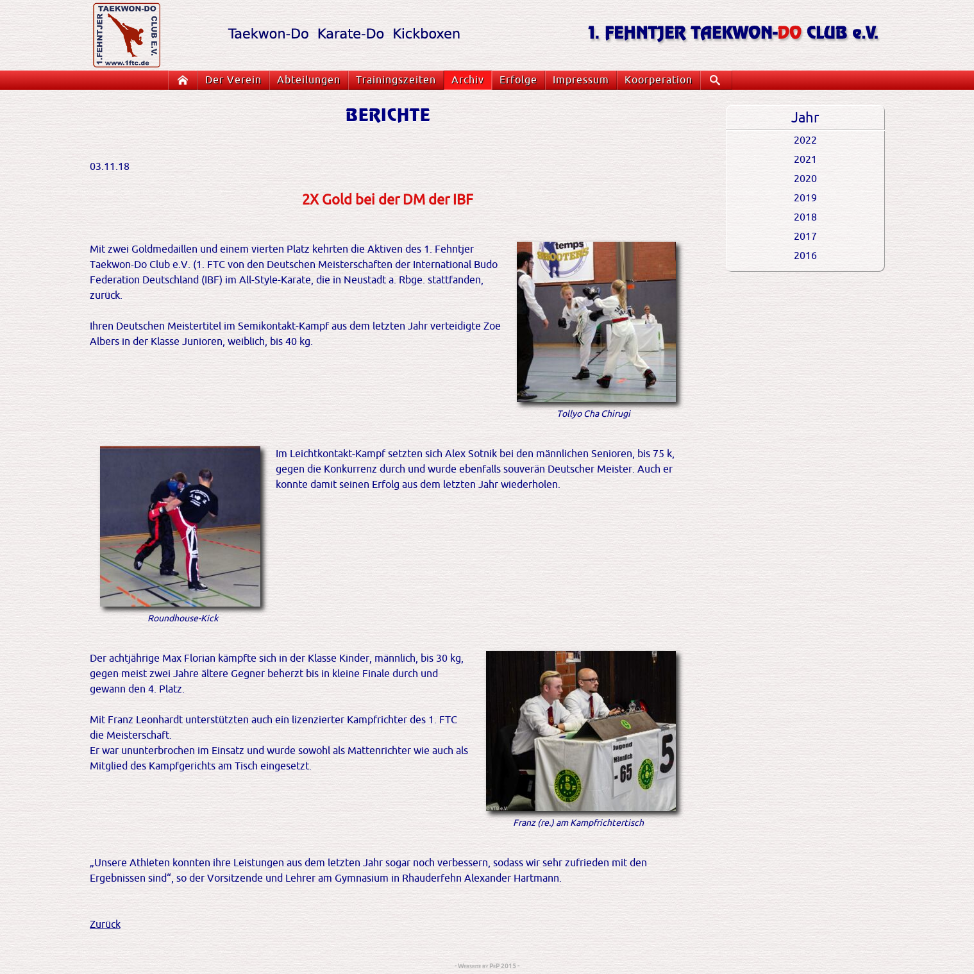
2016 (805, 255)
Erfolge (518, 80)
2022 (805, 140)
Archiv (467, 80)
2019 (805, 198)
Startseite (185, 80)
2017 (805, 236)
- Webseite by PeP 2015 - (487, 966)
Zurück (105, 924)
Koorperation (659, 80)
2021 (805, 159)
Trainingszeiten (396, 80)
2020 (805, 178)
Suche (719, 80)
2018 (805, 217)
